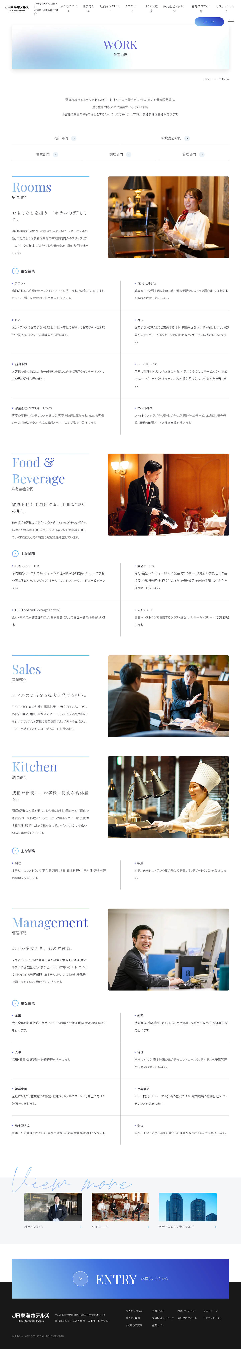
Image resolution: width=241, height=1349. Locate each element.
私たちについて (68, 8)
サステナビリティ (225, 8)
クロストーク (132, 8)
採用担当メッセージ (174, 8)
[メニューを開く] (230, 21)
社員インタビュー (109, 8)
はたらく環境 (151, 8)
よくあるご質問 (134, 1325)
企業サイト (158, 1325)
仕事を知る (88, 8)
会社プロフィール (201, 8)
